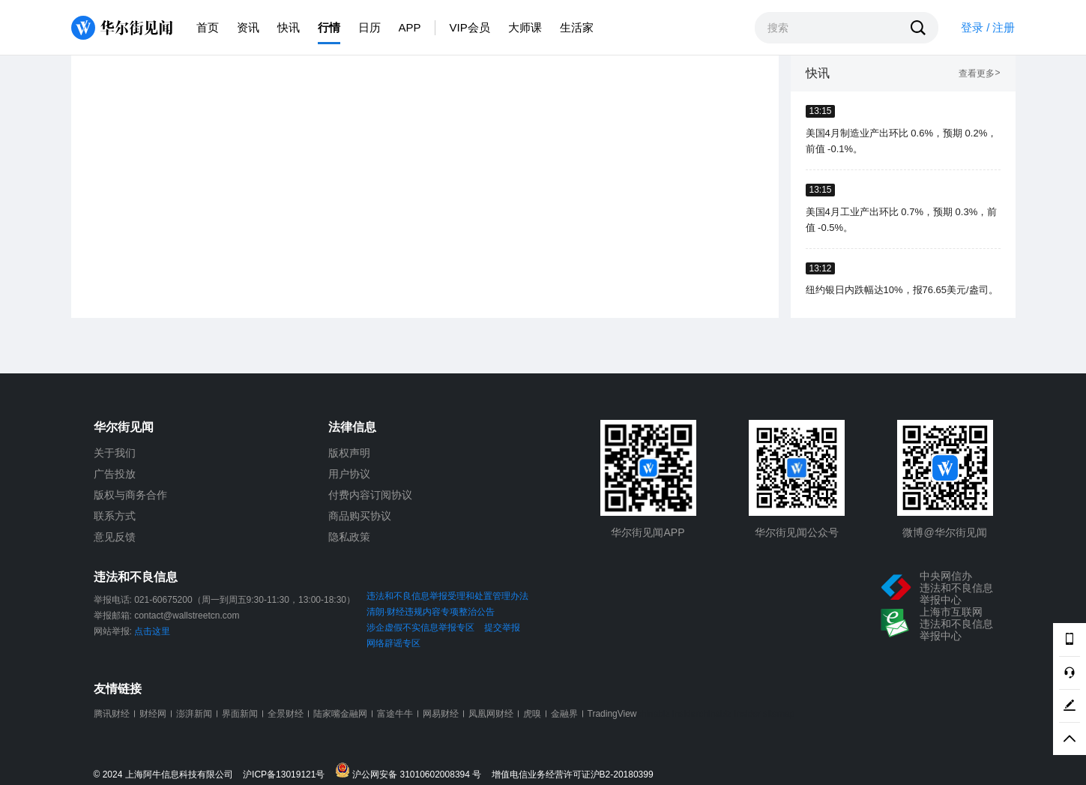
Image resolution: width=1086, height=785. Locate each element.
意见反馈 (115, 537)
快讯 (288, 27)
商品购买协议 (359, 516)
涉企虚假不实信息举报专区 (420, 627)
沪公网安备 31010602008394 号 (412, 771)
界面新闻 (240, 714)
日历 (369, 27)
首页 (207, 27)
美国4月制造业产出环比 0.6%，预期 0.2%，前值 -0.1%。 (902, 140)
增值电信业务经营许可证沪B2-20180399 (573, 775)
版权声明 (349, 453)
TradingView (612, 714)
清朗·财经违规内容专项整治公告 (430, 612)
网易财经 (441, 714)
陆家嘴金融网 (340, 714)
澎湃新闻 (194, 714)
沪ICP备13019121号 (287, 775)
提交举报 (502, 627)
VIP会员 (470, 27)
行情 (329, 27)
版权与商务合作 (130, 495)
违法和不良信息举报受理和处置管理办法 (447, 596)
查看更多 (979, 74)
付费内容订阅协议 (370, 495)
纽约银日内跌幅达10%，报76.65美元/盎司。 (902, 289)
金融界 (564, 714)
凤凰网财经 (490, 714)
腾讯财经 (112, 714)
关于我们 (115, 453)
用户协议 (349, 474)
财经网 (152, 714)
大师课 (525, 27)
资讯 (248, 27)
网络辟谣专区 (393, 643)
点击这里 (152, 631)
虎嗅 (532, 714)
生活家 (577, 27)
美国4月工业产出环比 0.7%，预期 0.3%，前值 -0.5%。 (902, 219)
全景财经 (286, 714)
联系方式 (115, 516)
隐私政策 (349, 537)
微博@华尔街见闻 (944, 532)
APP (410, 27)
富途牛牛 (395, 714)
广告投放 (115, 474)
